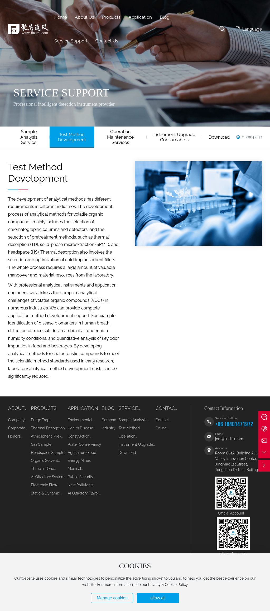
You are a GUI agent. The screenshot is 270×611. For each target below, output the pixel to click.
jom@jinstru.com (229, 439)
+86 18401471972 (234, 424)
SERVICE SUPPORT (61, 93)
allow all (157, 598)
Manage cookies (112, 598)
